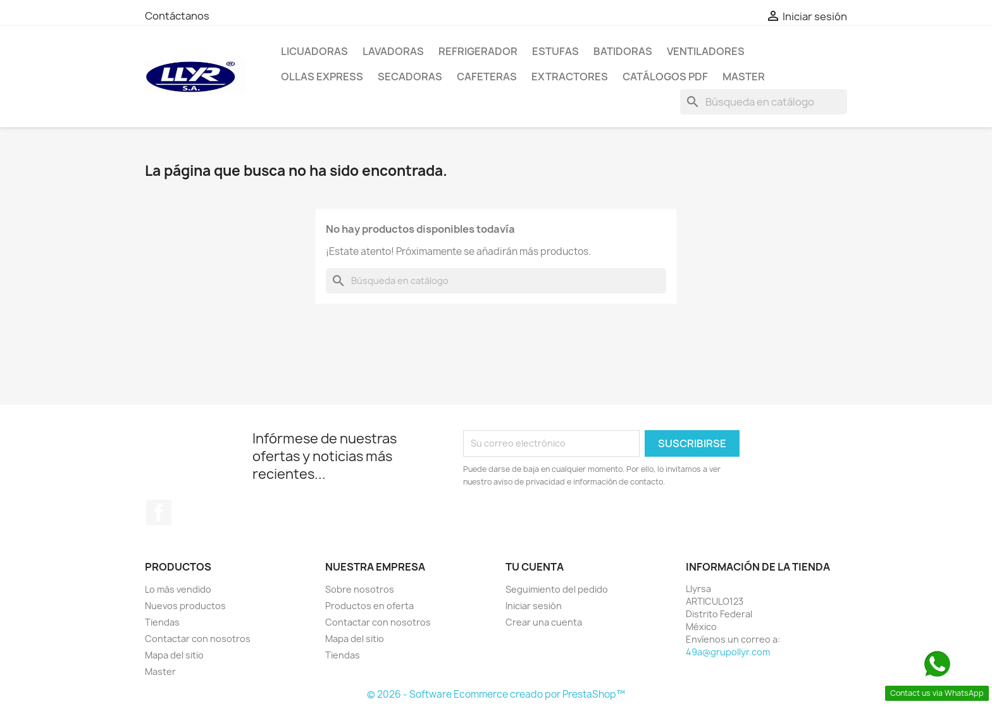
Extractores (569, 76)
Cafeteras (487, 76)
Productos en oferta (369, 606)
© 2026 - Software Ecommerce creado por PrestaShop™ (496, 694)
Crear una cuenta (543, 622)
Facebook (158, 512)
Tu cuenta (534, 567)
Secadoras (410, 76)
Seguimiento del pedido (556, 589)
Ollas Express (322, 76)
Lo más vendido (178, 589)
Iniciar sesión (533, 606)
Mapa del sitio (174, 655)
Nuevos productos (185, 606)
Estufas (555, 51)
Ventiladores (706, 51)
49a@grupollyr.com (728, 652)
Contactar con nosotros (198, 639)
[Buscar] (763, 101)
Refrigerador (478, 51)
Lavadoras (393, 51)
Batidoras (622, 51)
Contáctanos (177, 16)
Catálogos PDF (665, 76)
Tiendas (162, 622)
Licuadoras (314, 51)
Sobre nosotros (359, 589)
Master (743, 76)
